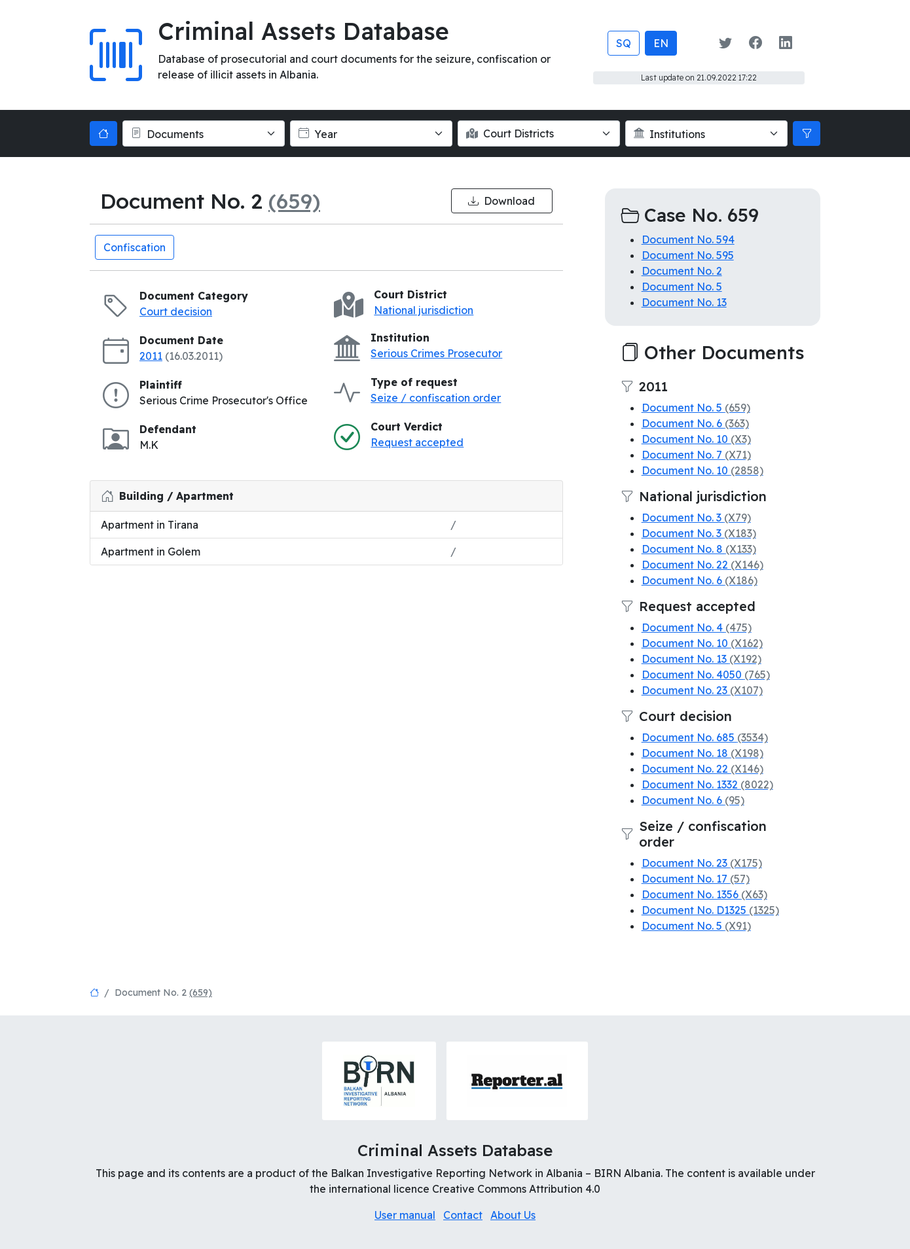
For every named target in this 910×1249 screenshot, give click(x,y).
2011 (150, 355)
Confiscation (134, 247)
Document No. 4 (697, 627)
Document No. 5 (682, 286)
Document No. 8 (699, 548)
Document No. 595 (688, 255)
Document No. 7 (696, 454)
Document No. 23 (702, 690)
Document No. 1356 (704, 894)
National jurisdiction (423, 310)
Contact (462, 1215)
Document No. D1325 (710, 910)
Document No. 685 (705, 737)
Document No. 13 (684, 302)
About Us (513, 1215)
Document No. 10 (696, 439)
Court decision (175, 311)
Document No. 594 (688, 239)
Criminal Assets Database (303, 31)
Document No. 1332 (707, 784)
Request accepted (417, 442)
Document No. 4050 (706, 674)
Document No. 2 (682, 270)
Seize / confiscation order (436, 397)
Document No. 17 (696, 878)
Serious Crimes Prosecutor (436, 353)
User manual (404, 1215)
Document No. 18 (702, 753)
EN (660, 43)
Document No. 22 (702, 564)
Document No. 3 (696, 517)
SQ (623, 43)
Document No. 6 (695, 423)
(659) (294, 201)
